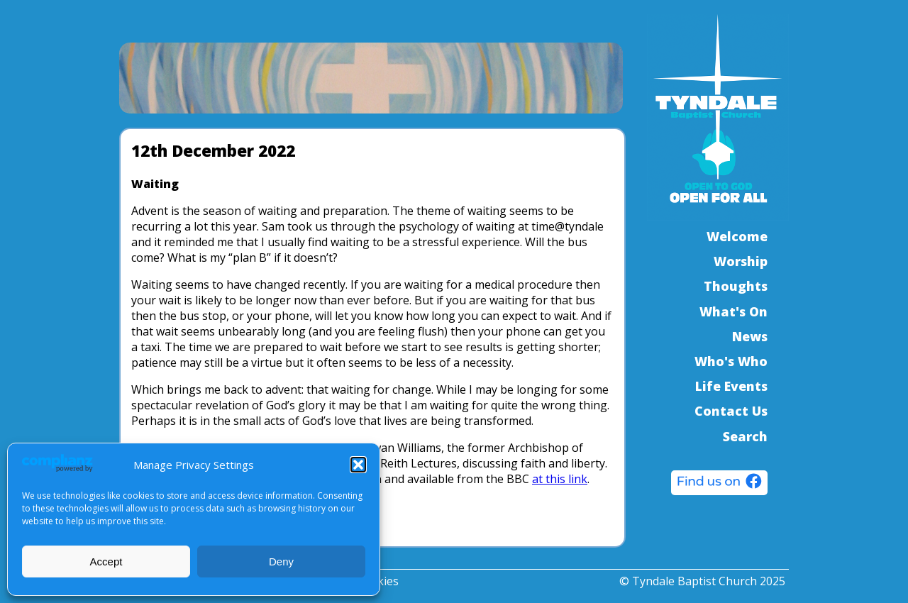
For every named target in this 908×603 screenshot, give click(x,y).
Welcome (737, 236)
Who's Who (731, 361)
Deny (281, 561)
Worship (741, 261)
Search (745, 436)
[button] (358, 465)
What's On (733, 311)
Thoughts (736, 285)
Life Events (731, 385)
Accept (106, 561)
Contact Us (731, 410)
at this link (559, 479)
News (750, 336)
